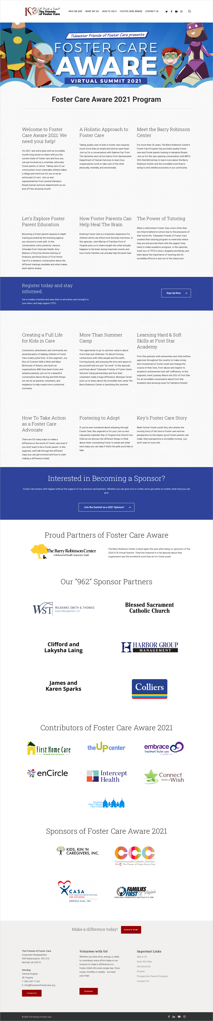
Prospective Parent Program (152, 976)
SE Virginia (27, 977)
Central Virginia (30, 973)
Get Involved (143, 966)
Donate (141, 971)
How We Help (144, 961)
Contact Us (143, 981)
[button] (176, 293)
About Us (142, 956)
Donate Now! (131, 930)
